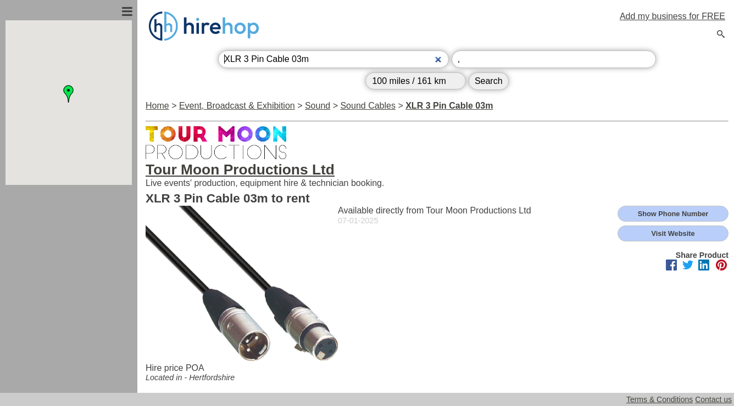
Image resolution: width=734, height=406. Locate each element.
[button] (68, 94)
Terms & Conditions (659, 399)
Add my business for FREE (672, 16)
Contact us (713, 399)
